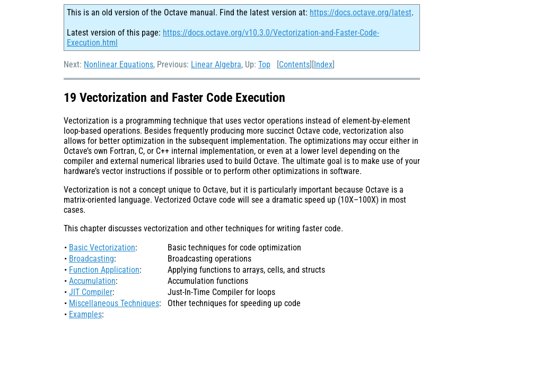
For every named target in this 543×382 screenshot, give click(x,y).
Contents (294, 64)
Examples (85, 314)
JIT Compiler (90, 292)
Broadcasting (91, 259)
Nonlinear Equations (118, 64)
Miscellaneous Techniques (114, 303)
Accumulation (92, 281)
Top (264, 64)
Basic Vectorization (102, 247)
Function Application (104, 270)
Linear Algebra (216, 64)
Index (323, 64)
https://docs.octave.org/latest (360, 12)
